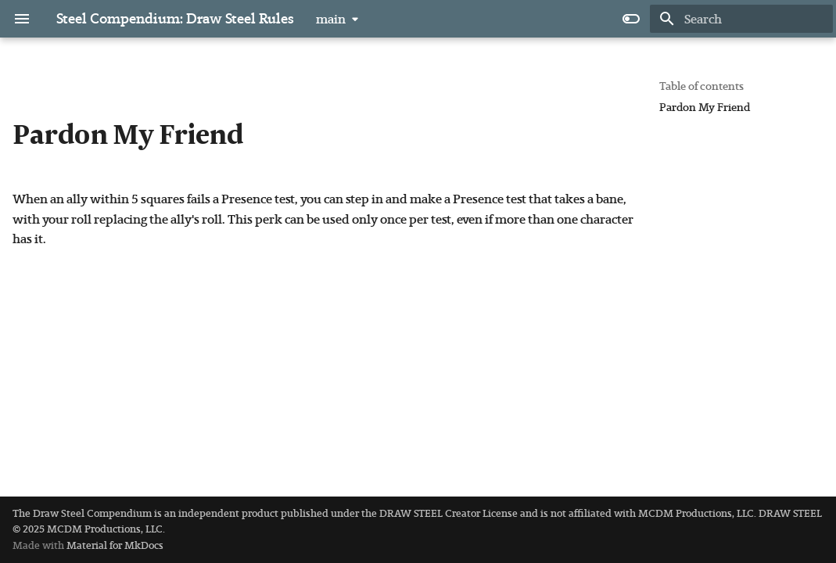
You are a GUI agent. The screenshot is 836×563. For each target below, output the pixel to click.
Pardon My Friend (704, 107)
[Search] (741, 19)
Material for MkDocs (114, 545)
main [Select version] (331, 19)
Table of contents (701, 86)
